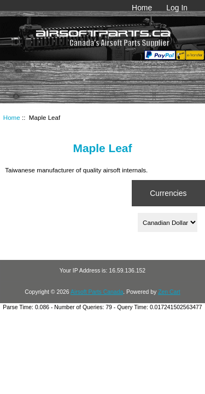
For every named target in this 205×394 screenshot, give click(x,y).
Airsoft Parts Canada (97, 292)
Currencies (168, 193)
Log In (177, 7)
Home (142, 7)
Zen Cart (169, 292)
